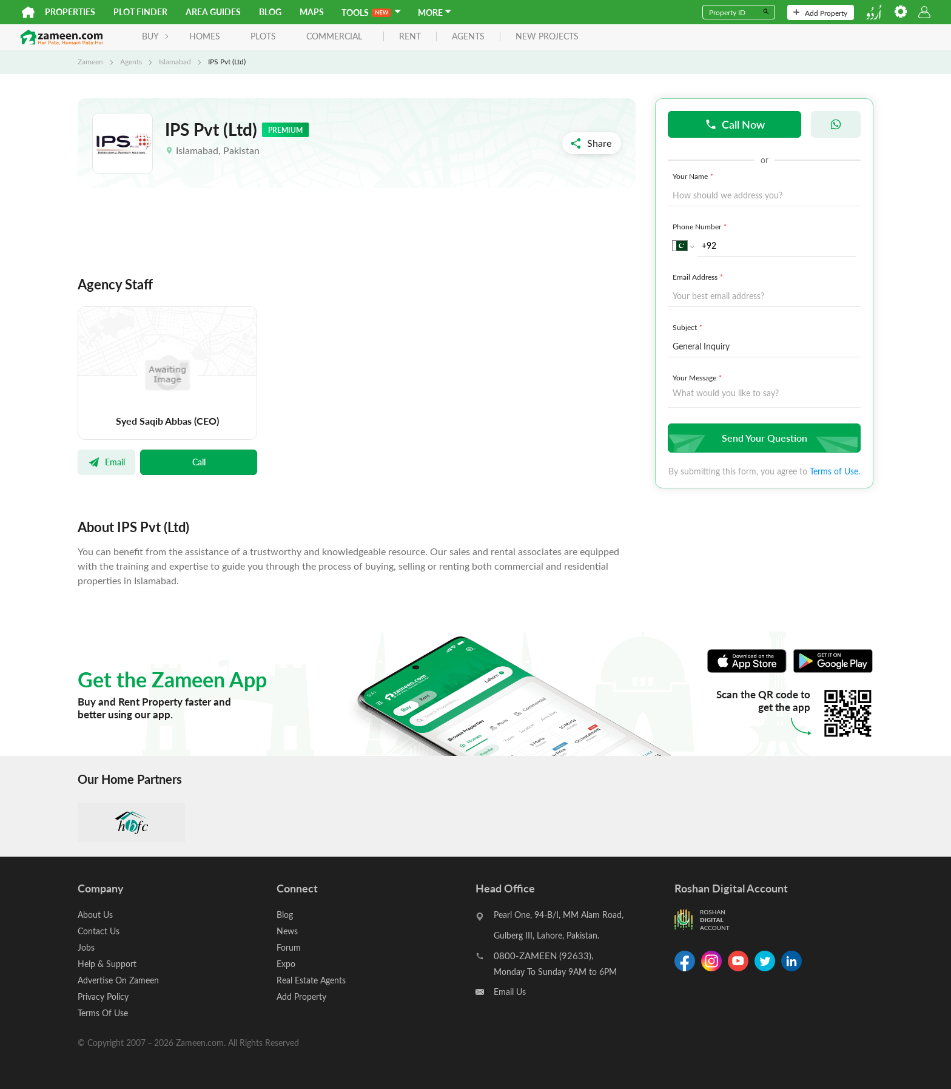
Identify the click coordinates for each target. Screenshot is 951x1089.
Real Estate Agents (311, 980)
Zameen (90, 61)
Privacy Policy (103, 996)
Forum (289, 947)
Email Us (510, 991)
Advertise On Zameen (118, 980)
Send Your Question (763, 437)
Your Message (698, 377)
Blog (270, 12)
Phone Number (701, 226)
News (287, 931)
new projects (547, 37)
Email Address (699, 276)
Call (199, 462)
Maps (312, 12)
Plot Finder (140, 12)
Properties (70, 12)
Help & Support (107, 963)
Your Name (694, 176)
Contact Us (98, 931)
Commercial (334, 36)
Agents (131, 61)
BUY (155, 36)
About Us (95, 914)
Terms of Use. (835, 471)
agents (468, 37)
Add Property (820, 13)
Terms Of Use (103, 1013)
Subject (689, 327)
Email (106, 462)
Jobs (86, 947)
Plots (263, 36)
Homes (204, 36)
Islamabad (175, 61)
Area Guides (213, 12)
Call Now (735, 124)
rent (410, 37)
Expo (286, 963)
